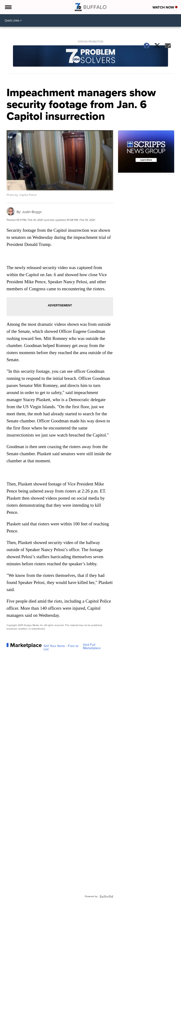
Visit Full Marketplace (92, 646)
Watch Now (164, 7)
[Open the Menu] (8, 7)
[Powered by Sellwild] (106, 896)
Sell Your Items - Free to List (61, 647)
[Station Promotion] (91, 56)
